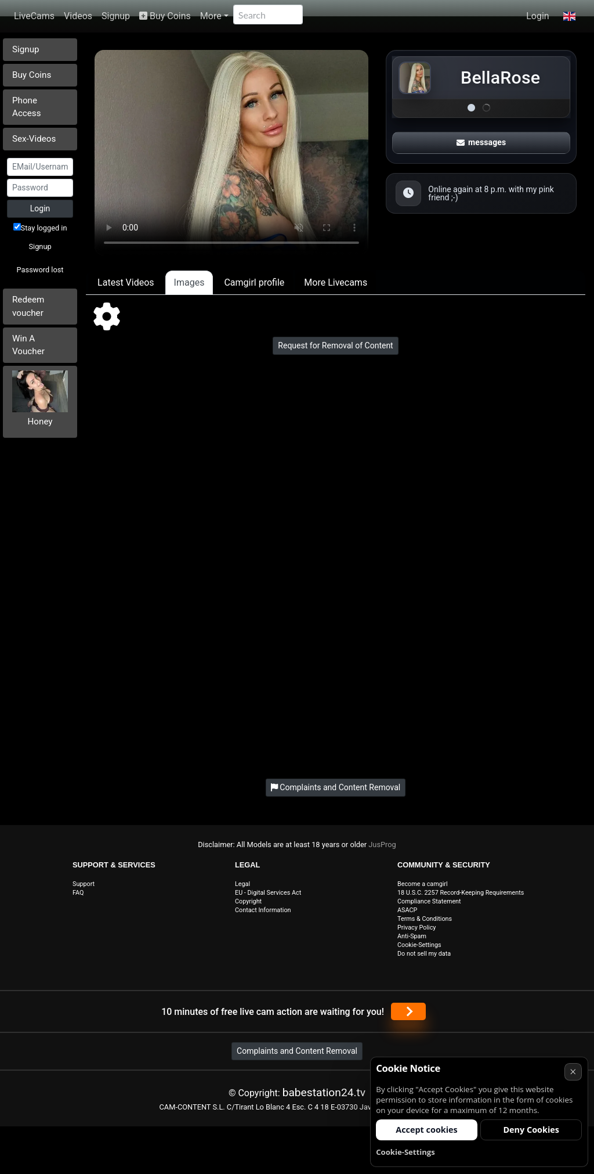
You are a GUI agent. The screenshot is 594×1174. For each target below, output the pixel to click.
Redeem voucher (28, 306)
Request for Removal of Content (335, 345)
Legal (242, 884)
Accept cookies (427, 1129)
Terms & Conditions (424, 919)
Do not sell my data (424, 953)
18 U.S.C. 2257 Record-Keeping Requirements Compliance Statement (460, 897)
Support (84, 884)
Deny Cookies (531, 1129)
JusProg (382, 844)
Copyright (248, 901)
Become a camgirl (422, 884)
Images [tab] (189, 282)
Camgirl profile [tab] (254, 282)
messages (481, 142)
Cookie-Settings (419, 945)
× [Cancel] (573, 1071)
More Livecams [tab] (335, 282)
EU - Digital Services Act (268, 892)
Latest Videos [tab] (125, 282)
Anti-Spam (411, 936)
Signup (116, 15)
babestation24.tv (323, 1092)
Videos (78, 15)
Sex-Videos (34, 139)
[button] (569, 16)
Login (537, 15)
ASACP (407, 910)
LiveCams (34, 15)
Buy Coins (165, 15)
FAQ (78, 892)
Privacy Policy (416, 927)
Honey (40, 421)
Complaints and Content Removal (297, 1051)
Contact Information (263, 910)
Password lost (40, 269)
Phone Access (26, 107)
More (211, 15)
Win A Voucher (28, 345)
